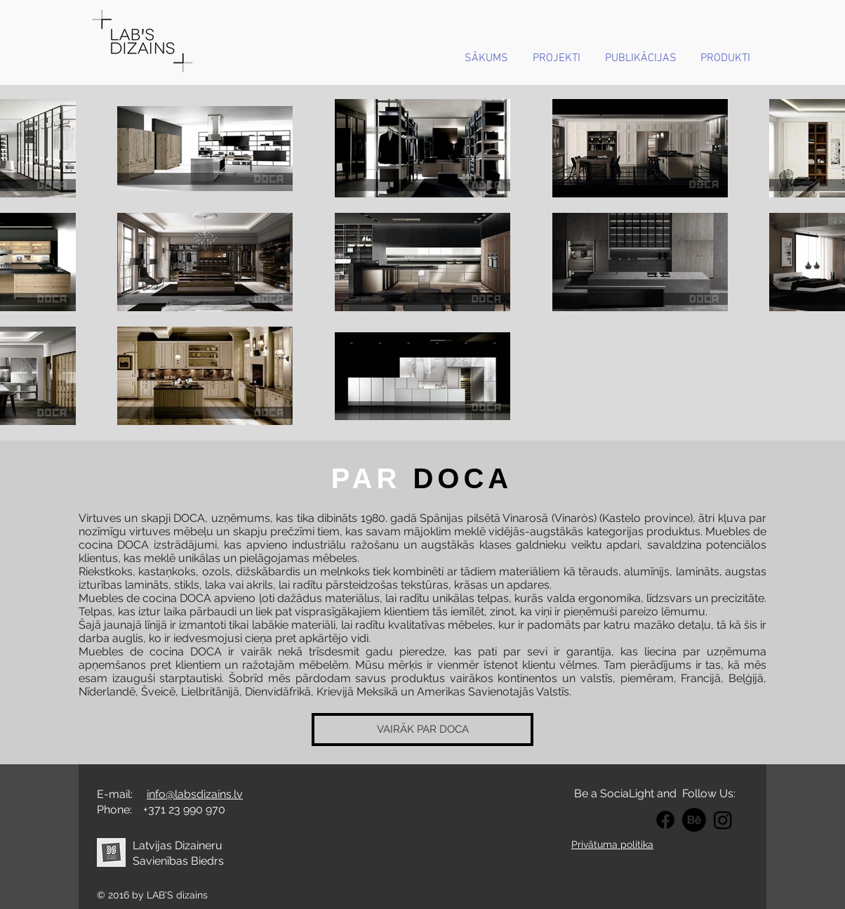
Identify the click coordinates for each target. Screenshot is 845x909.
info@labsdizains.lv (195, 794)
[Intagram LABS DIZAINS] (723, 820)
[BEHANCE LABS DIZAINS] (694, 820)
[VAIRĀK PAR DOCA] (422, 729)
